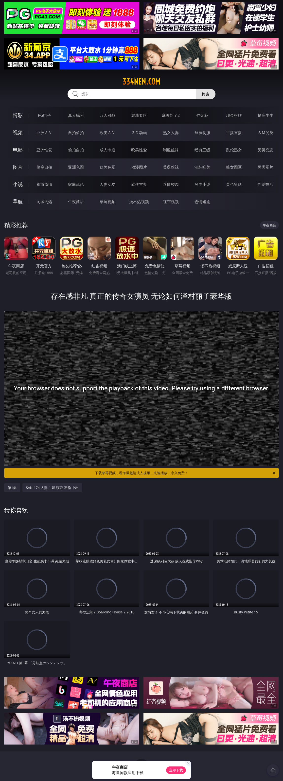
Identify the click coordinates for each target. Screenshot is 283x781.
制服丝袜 (171, 150)
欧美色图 (107, 167)
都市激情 (44, 184)
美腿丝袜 (171, 167)
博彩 (18, 115)
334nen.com (141, 82)
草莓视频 (107, 201)
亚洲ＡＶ (44, 132)
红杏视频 (171, 201)
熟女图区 (234, 167)
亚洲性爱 (44, 150)
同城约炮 (44, 201)
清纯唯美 (202, 167)
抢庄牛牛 (265, 115)
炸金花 (202, 115)
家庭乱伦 (76, 184)
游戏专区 (139, 115)
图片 (18, 167)
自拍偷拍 (76, 132)
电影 (18, 149)
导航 (18, 201)
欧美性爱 (139, 150)
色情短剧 (202, 201)
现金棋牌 (234, 115)
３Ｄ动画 (139, 132)
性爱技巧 (265, 184)
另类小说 (202, 184)
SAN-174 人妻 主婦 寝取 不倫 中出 (52, 487)
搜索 (206, 94)
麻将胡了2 (171, 115)
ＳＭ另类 (265, 132)
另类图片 (265, 167)
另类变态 (265, 150)
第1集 (12, 487)
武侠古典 (139, 184)
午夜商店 (76, 201)
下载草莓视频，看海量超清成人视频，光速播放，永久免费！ (185, 473)
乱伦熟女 (234, 150)
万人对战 (107, 115)
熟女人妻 (171, 132)
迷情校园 (171, 184)
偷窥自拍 (44, 167)
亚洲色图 (76, 167)
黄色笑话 (234, 184)
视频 (18, 132)
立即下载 (176, 770)
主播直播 (234, 132)
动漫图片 (139, 167)
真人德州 (76, 115)
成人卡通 (107, 150)
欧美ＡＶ (107, 132)
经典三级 (202, 150)
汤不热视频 (139, 201)
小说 (18, 184)
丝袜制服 (202, 132)
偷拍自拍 (76, 150)
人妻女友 (107, 184)
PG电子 (44, 115)
